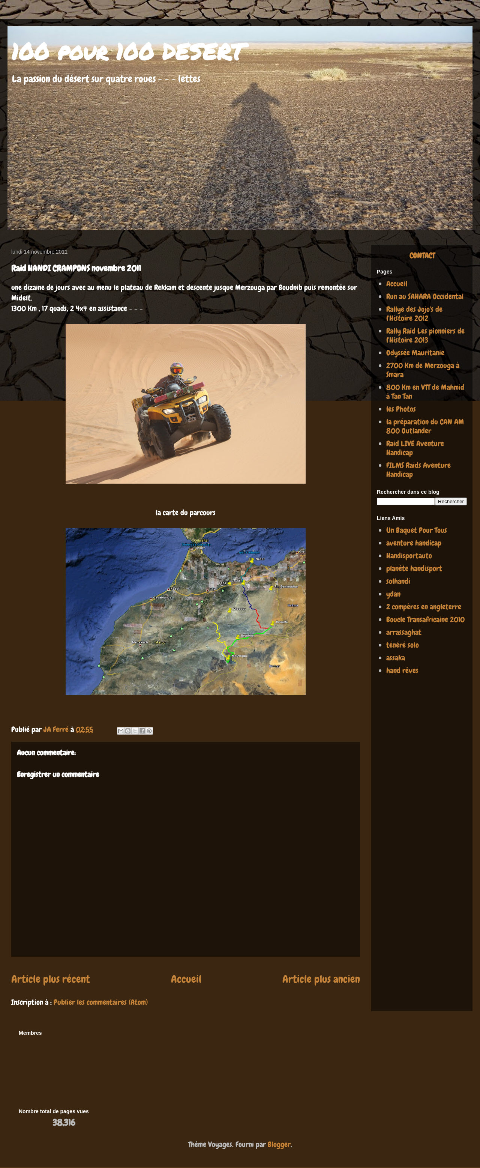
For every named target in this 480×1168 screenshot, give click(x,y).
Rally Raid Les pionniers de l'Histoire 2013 (425, 335)
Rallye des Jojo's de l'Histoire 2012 (414, 313)
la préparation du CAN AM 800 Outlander (425, 426)
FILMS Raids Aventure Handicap (418, 469)
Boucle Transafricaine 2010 (425, 619)
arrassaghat (404, 632)
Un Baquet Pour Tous (416, 530)
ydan (393, 594)
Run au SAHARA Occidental (425, 296)
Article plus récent (50, 979)
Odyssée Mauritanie (415, 353)
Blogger (279, 1144)
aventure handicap (413, 543)
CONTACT (422, 255)
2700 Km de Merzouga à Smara (422, 370)
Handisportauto (409, 556)
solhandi (398, 581)
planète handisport (414, 568)
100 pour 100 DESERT (127, 51)
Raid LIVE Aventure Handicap (415, 448)
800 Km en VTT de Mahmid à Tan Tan (425, 391)
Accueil (186, 979)
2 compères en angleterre (423, 607)
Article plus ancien (321, 979)
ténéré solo (402, 645)
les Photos (401, 409)
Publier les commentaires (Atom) (101, 1002)
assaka (395, 658)
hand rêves (402, 670)
